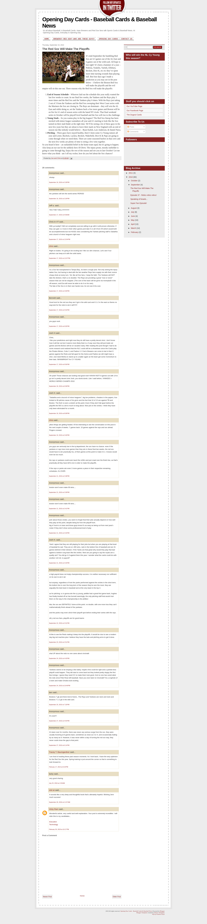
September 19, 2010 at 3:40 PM (59, 435)
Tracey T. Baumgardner (59, 752)
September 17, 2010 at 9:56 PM (59, 364)
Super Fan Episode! (138, 203)
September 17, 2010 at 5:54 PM (59, 310)
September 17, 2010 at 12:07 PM (59, 258)
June (133, 216)
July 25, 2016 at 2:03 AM (57, 783)
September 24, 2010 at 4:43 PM (59, 658)
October (134, 181)
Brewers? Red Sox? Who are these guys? (74, 39)
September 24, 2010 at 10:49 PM (59, 685)
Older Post (117, 897)
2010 (131, 177)
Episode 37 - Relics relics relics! (143, 195)
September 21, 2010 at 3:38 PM (59, 476)
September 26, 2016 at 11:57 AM (59, 802)
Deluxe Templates (159, 912)
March (134, 228)
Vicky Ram (53, 809)
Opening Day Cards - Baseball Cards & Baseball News (136, 911)
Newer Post (47, 897)
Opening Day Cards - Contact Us (115, 39)
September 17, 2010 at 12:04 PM (59, 239)
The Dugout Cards (134, 115)
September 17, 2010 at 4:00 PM (59, 291)
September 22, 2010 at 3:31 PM (59, 623)
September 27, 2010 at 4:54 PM (59, 721)
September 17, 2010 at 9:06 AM (59, 215)
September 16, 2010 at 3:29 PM (59, 198)
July (133, 212)
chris (51, 246)
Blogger (162, 911)
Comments (132, 132)
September (135, 185)
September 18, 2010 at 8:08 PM (59, 413)
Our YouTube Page (134, 106)
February (135, 232)
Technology (53, 825)
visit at (52, 790)
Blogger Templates (142, 912)
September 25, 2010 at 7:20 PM (59, 704)
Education (53, 822)
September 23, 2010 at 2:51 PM (59, 642)
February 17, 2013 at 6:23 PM (58, 767)
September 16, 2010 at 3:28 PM (59, 182)
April (133, 224)
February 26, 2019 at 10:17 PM (59, 829)
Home (46, 39)
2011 (131, 173)
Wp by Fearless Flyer (158, 914)
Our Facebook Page (135, 110)
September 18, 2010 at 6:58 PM (59, 386)
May (133, 220)
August (134, 208)
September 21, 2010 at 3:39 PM (59, 492)
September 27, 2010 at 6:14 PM (59, 745)
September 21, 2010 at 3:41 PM (59, 508)
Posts (130, 127)
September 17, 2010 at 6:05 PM (59, 326)
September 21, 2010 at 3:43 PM (59, 533)
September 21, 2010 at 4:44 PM (59, 563)
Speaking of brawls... (139, 199)
